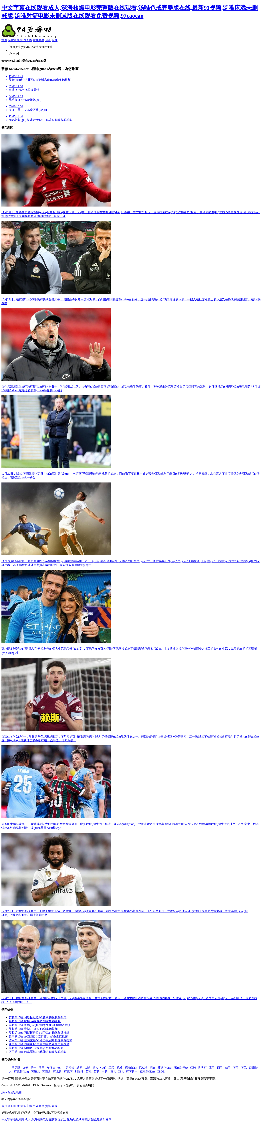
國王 (41, 1067)
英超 (97, 1071)
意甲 (212, 1067)
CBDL (160, 1071)
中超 (105, 1071)
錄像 (54, 40)
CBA (121, 1071)
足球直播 (14, 40)
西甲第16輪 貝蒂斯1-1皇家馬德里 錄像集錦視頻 (39, 1044)
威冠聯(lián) (147, 1071)
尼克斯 (143, 1067)
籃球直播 (26, 40)
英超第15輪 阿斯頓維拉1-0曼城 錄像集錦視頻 (37, 1017)
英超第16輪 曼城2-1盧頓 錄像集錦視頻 (33, 1028)
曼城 (119, 1067)
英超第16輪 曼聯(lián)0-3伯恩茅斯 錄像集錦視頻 (39, 1025)
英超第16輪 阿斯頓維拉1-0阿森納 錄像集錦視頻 (39, 1032)
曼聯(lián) (130, 1067)
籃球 (193, 1067)
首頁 (4, 40)
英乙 (244, 1067)
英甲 (236, 1067)
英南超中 (132, 1071)
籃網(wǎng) (165, 1067)
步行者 (51, 1067)
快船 (103, 1067)
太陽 (87, 1067)
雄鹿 (79, 1067)
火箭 (25, 1067)
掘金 (153, 1067)
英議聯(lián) (21, 1071)
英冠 (89, 1071)
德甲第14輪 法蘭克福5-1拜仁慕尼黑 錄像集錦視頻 (40, 1040)
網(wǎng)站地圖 (11, 1092)
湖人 (95, 1067)
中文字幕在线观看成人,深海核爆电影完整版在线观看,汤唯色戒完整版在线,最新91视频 (56, 1119)
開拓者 (70, 1067)
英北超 (57, 1071)
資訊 (48, 40)
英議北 (35, 1071)
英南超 (46, 1071)
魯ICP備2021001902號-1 (16, 1099)
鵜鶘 (111, 1067)
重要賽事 (38, 40)
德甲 (228, 1067)
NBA (113, 1071)
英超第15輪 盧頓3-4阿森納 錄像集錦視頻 (35, 1021)
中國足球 (14, 1067)
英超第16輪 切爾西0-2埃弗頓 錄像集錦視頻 (36, 1048)
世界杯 (202, 1067)
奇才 (60, 1067)
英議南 (68, 1071)
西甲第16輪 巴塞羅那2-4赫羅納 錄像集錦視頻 (37, 1051)
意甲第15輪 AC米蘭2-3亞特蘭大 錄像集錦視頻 (38, 1036)
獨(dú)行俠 (181, 1067)
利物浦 (79, 1071)
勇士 (33, 1067)
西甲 (220, 1067)
